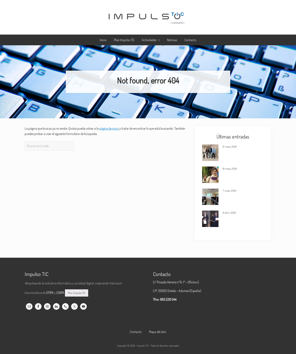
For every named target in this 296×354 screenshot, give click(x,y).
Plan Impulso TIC (76, 293)
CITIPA (50, 293)
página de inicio (109, 128)
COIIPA (60, 293)
